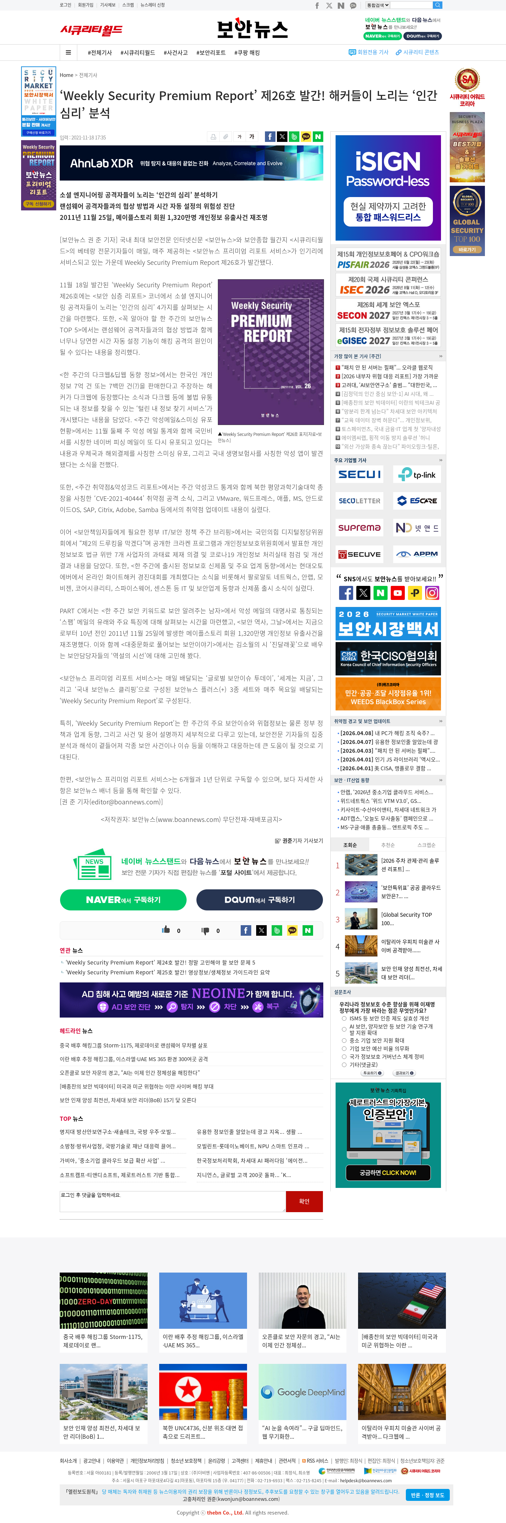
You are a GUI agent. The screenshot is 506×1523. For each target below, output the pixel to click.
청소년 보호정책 (186, 1460)
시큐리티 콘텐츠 (421, 52)
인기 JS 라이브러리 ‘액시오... (390, 759)
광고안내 (91, 1460)
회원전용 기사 (373, 52)
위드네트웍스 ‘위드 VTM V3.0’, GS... (380, 801)
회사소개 (68, 1460)
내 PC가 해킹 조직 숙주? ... (387, 733)
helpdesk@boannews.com (366, 1480)
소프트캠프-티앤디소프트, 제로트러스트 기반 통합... (120, 1175)
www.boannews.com (188, 819)
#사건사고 (176, 52)
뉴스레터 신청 (153, 5)
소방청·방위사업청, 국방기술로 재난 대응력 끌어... (118, 1146)
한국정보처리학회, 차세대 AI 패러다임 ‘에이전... (252, 1160)
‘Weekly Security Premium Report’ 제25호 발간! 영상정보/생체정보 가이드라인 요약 (168, 972)
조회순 (350, 844)
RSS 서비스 (317, 1460)
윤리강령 (216, 1460)
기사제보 (108, 5)
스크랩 (128, 5)
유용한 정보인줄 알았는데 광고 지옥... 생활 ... (250, 1132)
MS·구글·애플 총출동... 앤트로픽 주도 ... (384, 827)
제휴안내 (263, 1460)
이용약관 (115, 1460)
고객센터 (240, 1460)
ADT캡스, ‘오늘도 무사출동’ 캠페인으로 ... (386, 818)
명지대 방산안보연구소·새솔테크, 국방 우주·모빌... (118, 1132)
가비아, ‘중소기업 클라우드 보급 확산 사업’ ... (113, 1160)
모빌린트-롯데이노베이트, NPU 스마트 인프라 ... (253, 1146)
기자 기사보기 (299, 840)
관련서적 (287, 1460)
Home (66, 74)
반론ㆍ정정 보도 (428, 1494)
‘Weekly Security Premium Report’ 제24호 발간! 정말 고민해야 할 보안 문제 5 (160, 962)
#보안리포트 (211, 52)
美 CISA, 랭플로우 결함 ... (385, 768)
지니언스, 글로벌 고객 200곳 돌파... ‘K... (244, 1175)
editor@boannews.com (125, 801)
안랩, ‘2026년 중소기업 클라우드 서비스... (386, 792)
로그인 (65, 5)
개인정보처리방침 (147, 1460)
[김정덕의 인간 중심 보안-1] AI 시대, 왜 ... (388, 394)
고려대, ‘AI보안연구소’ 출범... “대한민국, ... (389, 385)
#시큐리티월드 (138, 52)
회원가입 (85, 5)
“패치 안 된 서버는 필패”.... (387, 750)
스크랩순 (426, 844)
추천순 (388, 844)
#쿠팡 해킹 (247, 52)
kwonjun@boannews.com (248, 1498)
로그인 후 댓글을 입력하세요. (173, 1201)
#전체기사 (100, 52)
